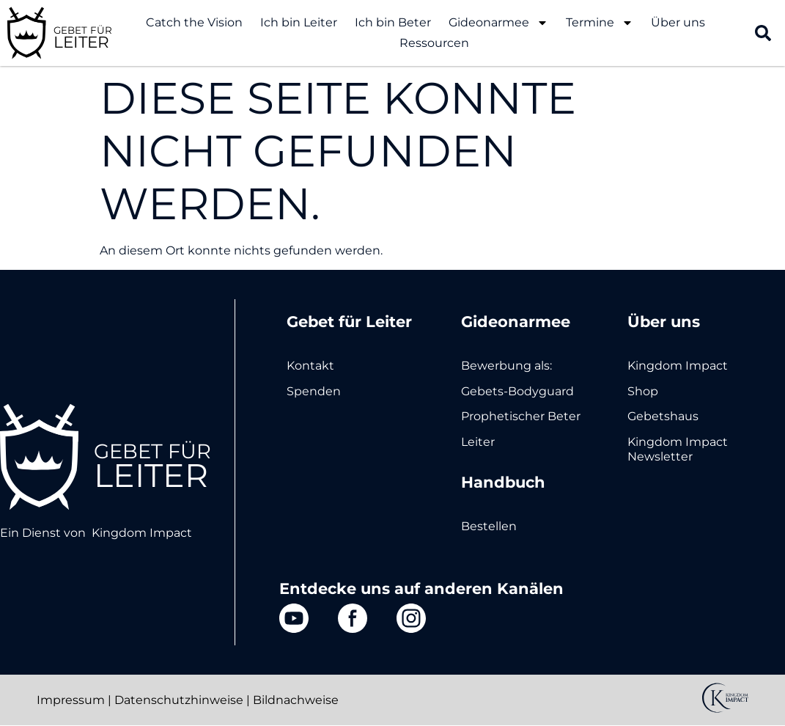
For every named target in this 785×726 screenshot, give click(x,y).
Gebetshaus (663, 416)
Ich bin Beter (393, 22)
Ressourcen (434, 43)
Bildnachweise (296, 700)
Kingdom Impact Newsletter (677, 449)
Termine (599, 22)
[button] (763, 33)
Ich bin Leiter (298, 22)
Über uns (678, 22)
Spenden (314, 391)
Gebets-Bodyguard (517, 391)
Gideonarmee (498, 22)
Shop (642, 391)
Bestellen (489, 526)
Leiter (478, 442)
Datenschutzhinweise (178, 700)
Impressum (71, 700)
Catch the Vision (194, 22)
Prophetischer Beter (521, 416)
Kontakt (310, 366)
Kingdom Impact (142, 533)
